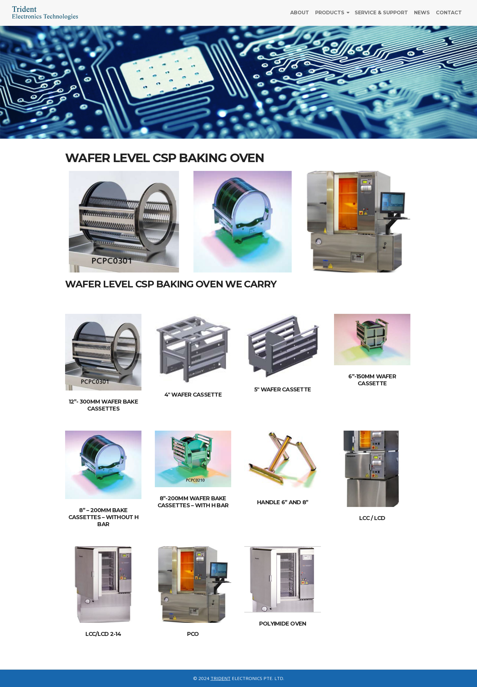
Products (329, 16)
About (299, 16)
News (422, 16)
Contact (449, 16)
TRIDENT (221, 678)
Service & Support (381, 16)
